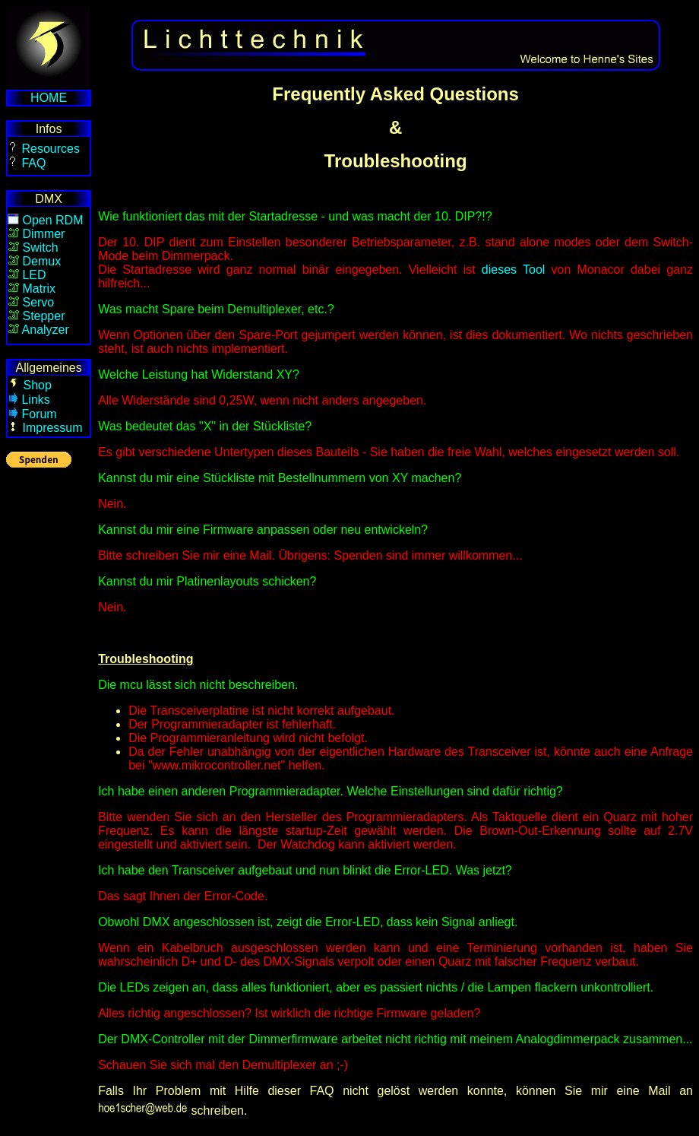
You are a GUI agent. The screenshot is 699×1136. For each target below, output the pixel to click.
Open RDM (52, 220)
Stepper (43, 315)
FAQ (33, 163)
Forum (38, 414)
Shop (37, 385)
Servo (38, 302)
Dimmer (43, 233)
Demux (41, 261)
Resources (49, 148)
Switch (40, 247)
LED (34, 274)
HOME (48, 97)
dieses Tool (514, 269)
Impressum (52, 427)
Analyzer (45, 329)
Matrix (38, 288)
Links (35, 399)
